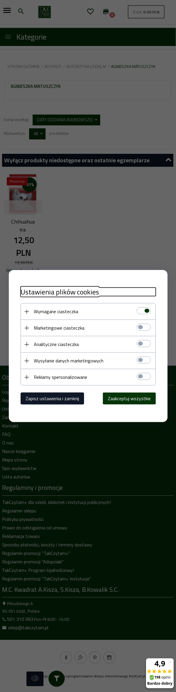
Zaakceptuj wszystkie (129, 398)
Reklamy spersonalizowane (60, 377)
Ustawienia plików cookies (60, 292)
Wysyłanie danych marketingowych (68, 360)
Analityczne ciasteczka (56, 344)
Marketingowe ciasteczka (59, 327)
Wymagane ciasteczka (56, 311)
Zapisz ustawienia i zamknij (52, 398)
